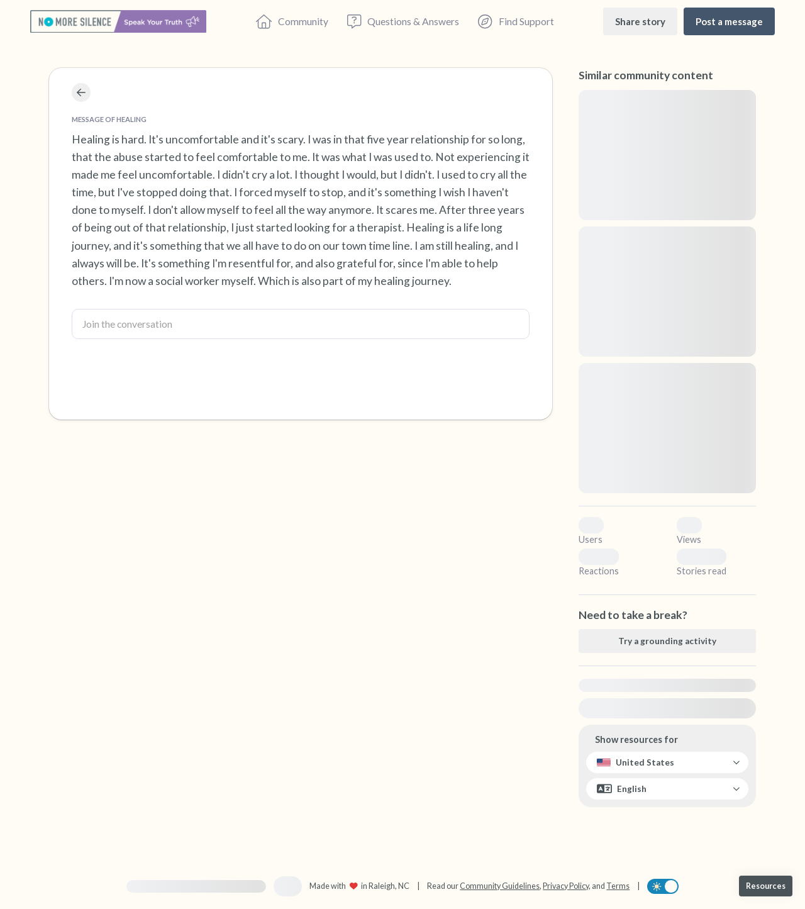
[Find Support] (516, 21)
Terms (618, 886)
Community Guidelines (500, 886)
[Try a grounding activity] (667, 641)
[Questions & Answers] (403, 21)
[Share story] (640, 21)
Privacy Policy (566, 886)
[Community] (292, 21)
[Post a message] (729, 21)
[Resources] (765, 886)
